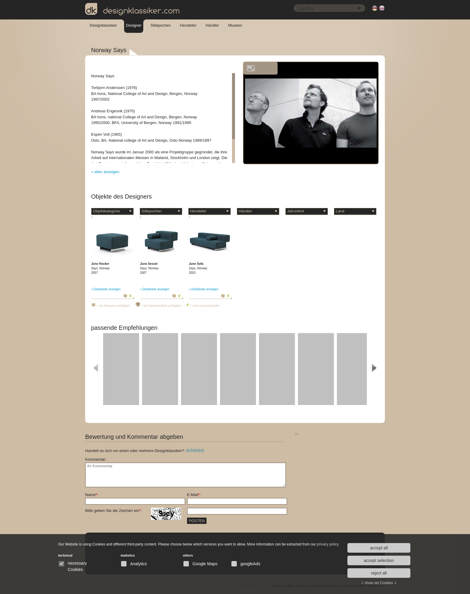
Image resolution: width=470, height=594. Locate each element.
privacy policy (327, 544)
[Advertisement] (340, 475)
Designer (133, 25)
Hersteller (188, 25)
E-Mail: (194, 494)
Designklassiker (103, 25)
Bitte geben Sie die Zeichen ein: (133, 511)
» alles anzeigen (105, 172)
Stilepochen (160, 25)
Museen (235, 25)
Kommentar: (95, 459)
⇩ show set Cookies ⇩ (379, 583)
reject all (379, 573)
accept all (379, 547)
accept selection (379, 560)
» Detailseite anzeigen (105, 289)
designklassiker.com (132, 9)
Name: (91, 494)
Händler (212, 25)
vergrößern (251, 68)
